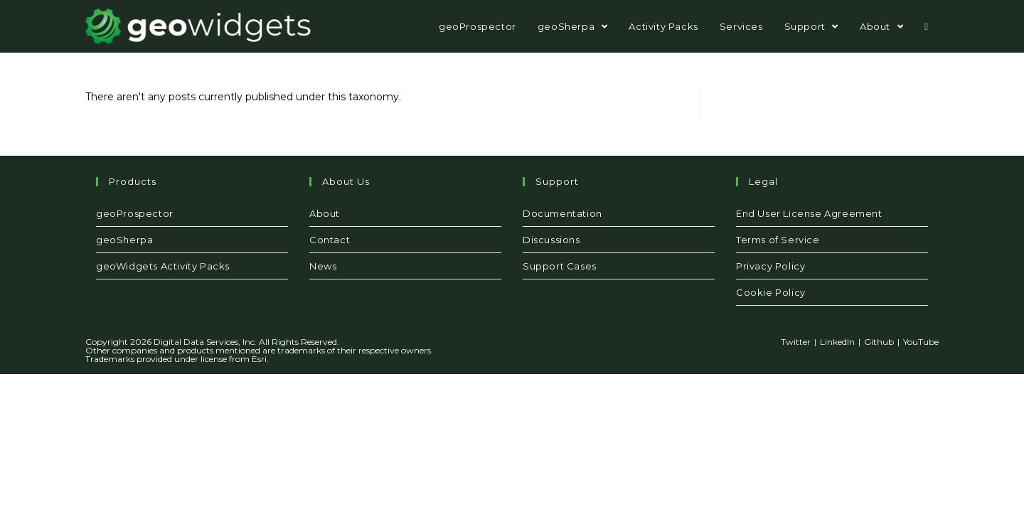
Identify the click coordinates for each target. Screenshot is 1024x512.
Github (879, 341)
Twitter (796, 341)
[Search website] (926, 26)
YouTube (921, 341)
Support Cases (560, 266)
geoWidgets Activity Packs (163, 266)
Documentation (562, 213)
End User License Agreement (809, 213)
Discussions (551, 239)
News (322, 266)
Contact (329, 239)
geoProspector (135, 213)
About (324, 213)
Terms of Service (778, 239)
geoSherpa (124, 239)
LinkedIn (837, 341)
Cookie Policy (771, 292)
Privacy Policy (770, 266)
